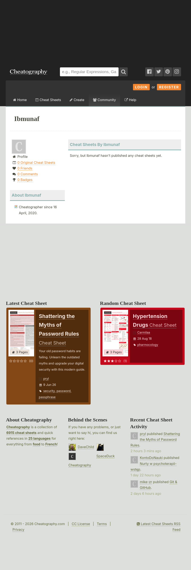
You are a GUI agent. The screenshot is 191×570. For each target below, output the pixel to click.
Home (20, 100)
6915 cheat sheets (21, 433)
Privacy (18, 529)
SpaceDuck (105, 456)
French (51, 444)
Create (77, 100)
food (36, 444)
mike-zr (146, 482)
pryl (46, 378)
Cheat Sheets (48, 100)
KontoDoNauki (151, 458)
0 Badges (24, 180)
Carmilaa (143, 332)
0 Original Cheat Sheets (36, 162)
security (49, 391)
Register (169, 87)
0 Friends (24, 168)
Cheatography (18, 427)
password (64, 391)
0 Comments (27, 174)
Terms (102, 524)
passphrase (47, 397)
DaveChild (86, 447)
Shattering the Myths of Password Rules (155, 439)
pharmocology (147, 344)
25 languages (39, 438)
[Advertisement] (95, 31)
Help (130, 100)
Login (141, 87)
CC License (81, 524)
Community (104, 100)
